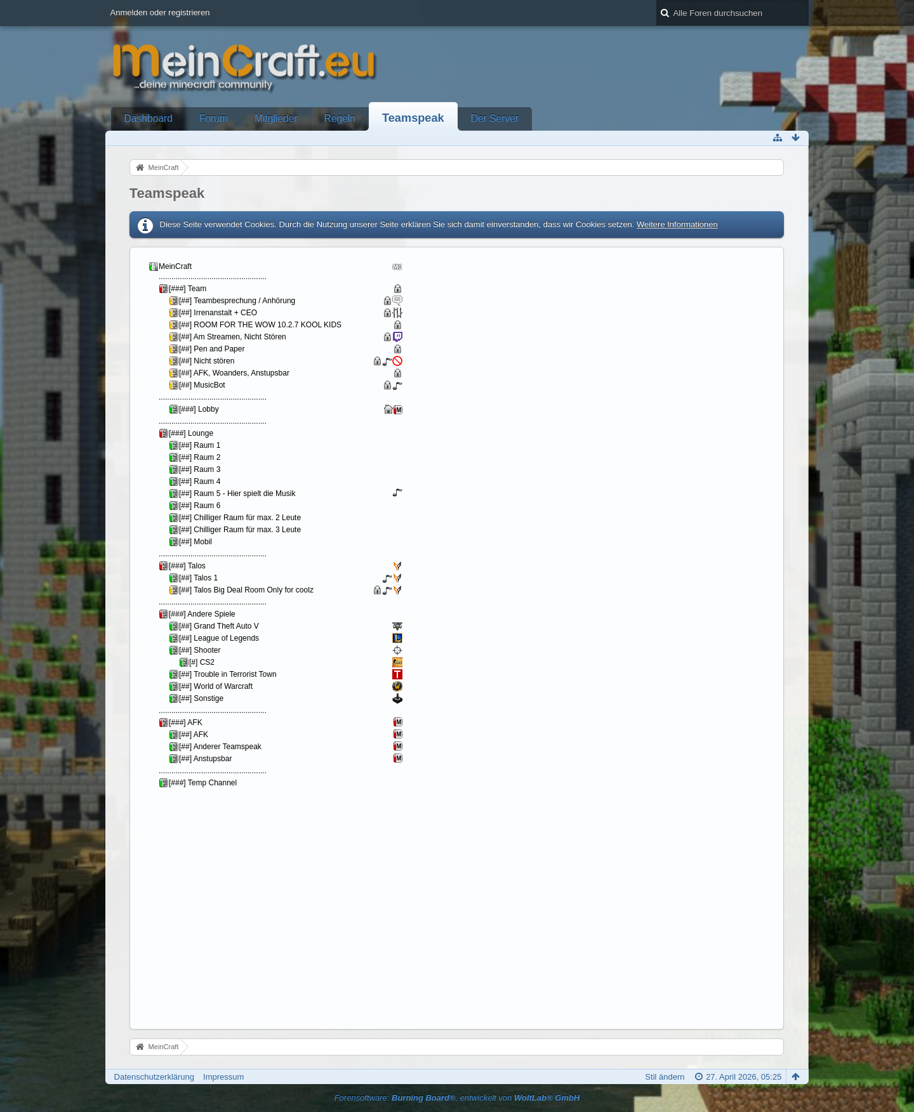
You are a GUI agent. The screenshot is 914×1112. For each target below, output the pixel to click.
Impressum (223, 1077)
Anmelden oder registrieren (160, 12)
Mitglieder (276, 118)
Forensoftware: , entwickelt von (457, 1097)
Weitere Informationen (677, 224)
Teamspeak (413, 118)
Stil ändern (664, 1077)
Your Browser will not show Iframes (286, 636)
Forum (213, 118)
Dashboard (148, 118)
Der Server (495, 118)
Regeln (339, 118)
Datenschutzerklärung (154, 1077)
